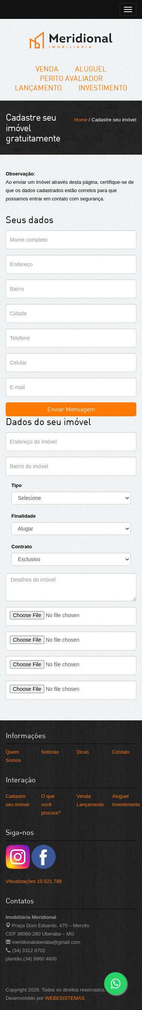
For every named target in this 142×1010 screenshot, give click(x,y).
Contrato (21, 546)
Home (80, 120)
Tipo (16, 485)
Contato (121, 752)
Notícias (50, 752)
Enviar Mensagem (71, 409)
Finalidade (23, 516)
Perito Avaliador (71, 78)
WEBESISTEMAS (64, 998)
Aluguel (90, 68)
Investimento (102, 87)
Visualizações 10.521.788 (34, 881)
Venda (47, 68)
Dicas (83, 752)
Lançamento (38, 87)
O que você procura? (51, 804)
